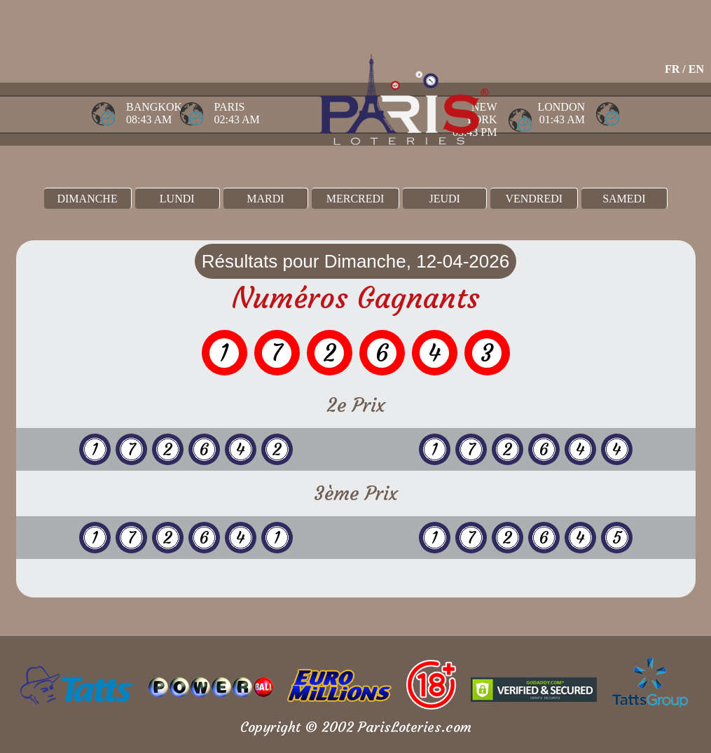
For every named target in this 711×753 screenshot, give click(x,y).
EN (696, 69)
